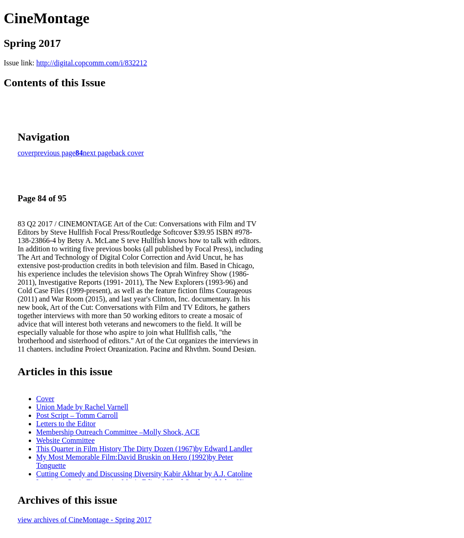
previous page (55, 153)
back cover (128, 153)
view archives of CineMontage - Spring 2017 (85, 520)
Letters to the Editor (65, 424)
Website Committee (65, 440)
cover (26, 153)
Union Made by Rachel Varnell (82, 407)
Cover (45, 399)
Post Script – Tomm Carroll (77, 415)
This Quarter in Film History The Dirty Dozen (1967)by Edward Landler (144, 449)
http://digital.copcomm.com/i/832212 (91, 63)
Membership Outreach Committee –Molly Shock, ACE (118, 432)
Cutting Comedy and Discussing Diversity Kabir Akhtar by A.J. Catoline (144, 474)
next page (97, 153)
